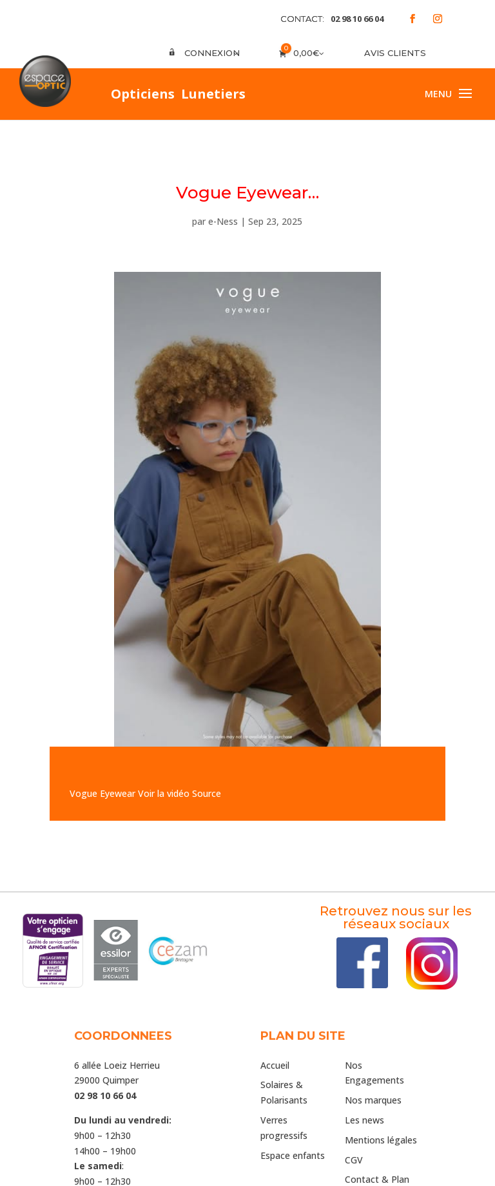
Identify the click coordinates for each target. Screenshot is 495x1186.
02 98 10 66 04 (357, 18)
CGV (354, 1160)
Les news (364, 1120)
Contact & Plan (377, 1179)
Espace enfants (292, 1155)
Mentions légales (381, 1140)
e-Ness (223, 221)
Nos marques (373, 1100)
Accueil (274, 1065)
